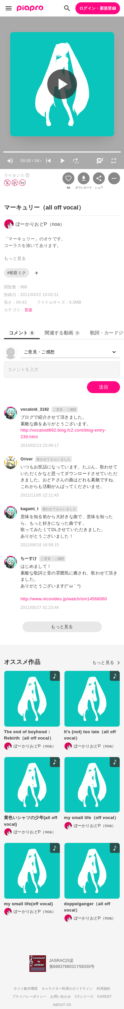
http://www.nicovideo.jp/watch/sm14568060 (64, 598)
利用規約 (103, 988)
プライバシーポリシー (29, 996)
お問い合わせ (60, 996)
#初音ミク (16, 272)
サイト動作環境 (25, 988)
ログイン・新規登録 (97, 8)
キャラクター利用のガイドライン (67, 988)
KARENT (104, 996)
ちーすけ (29, 558)
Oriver (27, 459)
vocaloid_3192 (35, 409)
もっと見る (62, 626)
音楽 (28, 310)
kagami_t (30, 508)
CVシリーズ (84, 996)
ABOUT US (62, 1005)
